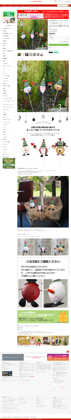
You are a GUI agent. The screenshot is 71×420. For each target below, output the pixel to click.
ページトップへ (68, 352)
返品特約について (52, 47)
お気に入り (18, 5)
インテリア (4, 7)
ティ (4, 70)
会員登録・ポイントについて (7, 397)
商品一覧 (11, 5)
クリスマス (8, 7)
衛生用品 (4, 139)
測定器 (4, 55)
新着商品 (4, 5)
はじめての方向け (6, 38)
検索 (68, 5)
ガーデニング (5, 80)
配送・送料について (22, 362)
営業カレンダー (59, 408)
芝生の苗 (4, 43)
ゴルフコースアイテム (7, 65)
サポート (37, 397)
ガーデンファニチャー (7, 119)
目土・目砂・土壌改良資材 (7, 50)
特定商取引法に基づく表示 (18, 417)
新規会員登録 (21, 399)
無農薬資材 (5, 58)
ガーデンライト (6, 109)
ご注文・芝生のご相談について (58, 362)
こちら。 (14, 380)
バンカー (4, 73)
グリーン (4, 68)
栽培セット (5, 83)
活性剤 (4, 48)
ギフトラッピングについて (40, 404)
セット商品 (5, 63)
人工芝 (4, 129)
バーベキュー (5, 149)
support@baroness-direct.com (61, 372)
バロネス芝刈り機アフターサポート (42, 406)
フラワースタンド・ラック (7, 104)
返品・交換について (39, 362)
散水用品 (4, 93)
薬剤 (4, 53)
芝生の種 (4, 40)
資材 (4, 60)
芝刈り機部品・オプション (7, 33)
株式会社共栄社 (58, 400)
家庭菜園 (4, 114)
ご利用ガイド (38, 399)
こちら (23, 380)
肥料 (4, 45)
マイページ (24, 5)
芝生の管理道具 (6, 35)
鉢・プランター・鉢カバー (7, 98)
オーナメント (5, 124)
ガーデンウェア (6, 95)
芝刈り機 (4, 30)
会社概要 (54, 397)
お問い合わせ (10, 417)
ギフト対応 (51, 37)
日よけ (4, 134)
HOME (1, 7)
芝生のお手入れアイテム (7, 28)
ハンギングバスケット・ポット (8, 101)
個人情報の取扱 (27, 417)
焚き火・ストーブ (6, 154)
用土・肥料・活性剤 (6, 85)
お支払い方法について (6, 362)
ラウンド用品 (5, 78)
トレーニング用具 (6, 75)
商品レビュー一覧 (22, 403)
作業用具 (4, 90)
